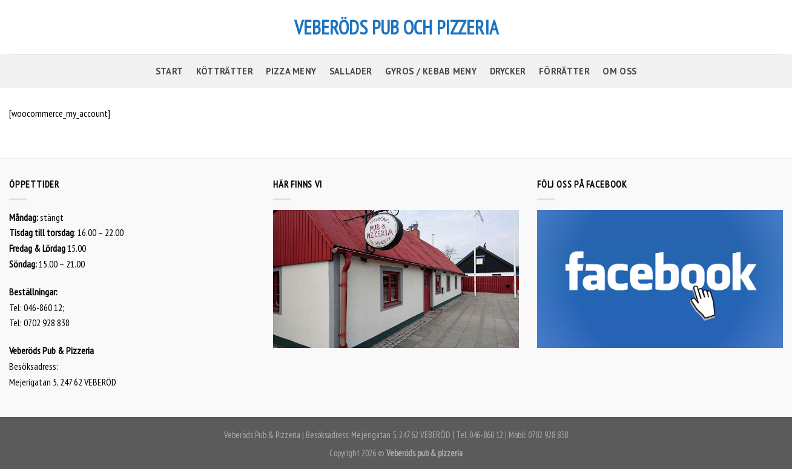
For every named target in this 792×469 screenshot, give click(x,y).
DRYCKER (508, 71)
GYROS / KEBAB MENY (431, 71)
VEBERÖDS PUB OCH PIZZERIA (396, 27)
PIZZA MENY (291, 71)
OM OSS (619, 71)
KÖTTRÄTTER (224, 71)
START (169, 71)
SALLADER (350, 71)
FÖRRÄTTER (564, 71)
